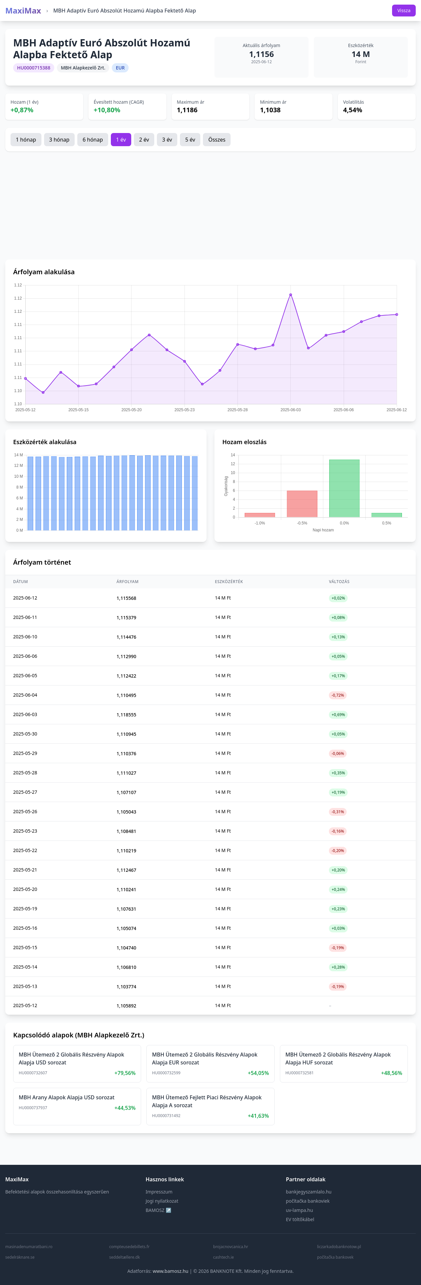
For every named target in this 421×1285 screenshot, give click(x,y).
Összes (216, 139)
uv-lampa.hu (299, 1210)
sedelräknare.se (20, 1257)
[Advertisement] (210, 205)
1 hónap (26, 139)
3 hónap (59, 139)
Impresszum (159, 1192)
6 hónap (93, 139)
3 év (167, 139)
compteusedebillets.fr (129, 1246)
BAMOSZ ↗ (158, 1210)
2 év (144, 139)
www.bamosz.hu (170, 1271)
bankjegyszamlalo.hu (309, 1192)
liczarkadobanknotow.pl (339, 1246)
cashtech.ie (223, 1257)
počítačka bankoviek (308, 1201)
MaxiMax (23, 10)
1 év (121, 139)
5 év (190, 139)
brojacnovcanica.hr (230, 1246)
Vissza (403, 10)
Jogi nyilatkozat (162, 1201)
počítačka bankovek (335, 1257)
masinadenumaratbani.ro (28, 1246)
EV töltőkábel (300, 1219)
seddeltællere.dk (124, 1257)
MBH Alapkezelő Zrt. (83, 68)
